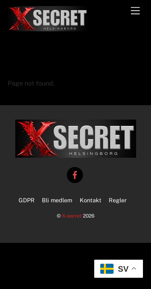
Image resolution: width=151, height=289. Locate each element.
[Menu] (135, 11)
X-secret (72, 216)
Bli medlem (57, 200)
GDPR (27, 200)
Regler (118, 200)
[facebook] (75, 174)
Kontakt (90, 200)
